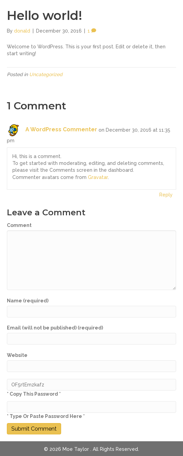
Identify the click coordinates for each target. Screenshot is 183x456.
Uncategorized (45, 74)
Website (17, 355)
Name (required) (27, 300)
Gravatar (98, 177)
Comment (19, 225)
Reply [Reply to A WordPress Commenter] (166, 194)
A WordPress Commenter (61, 129)
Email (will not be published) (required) (55, 328)
